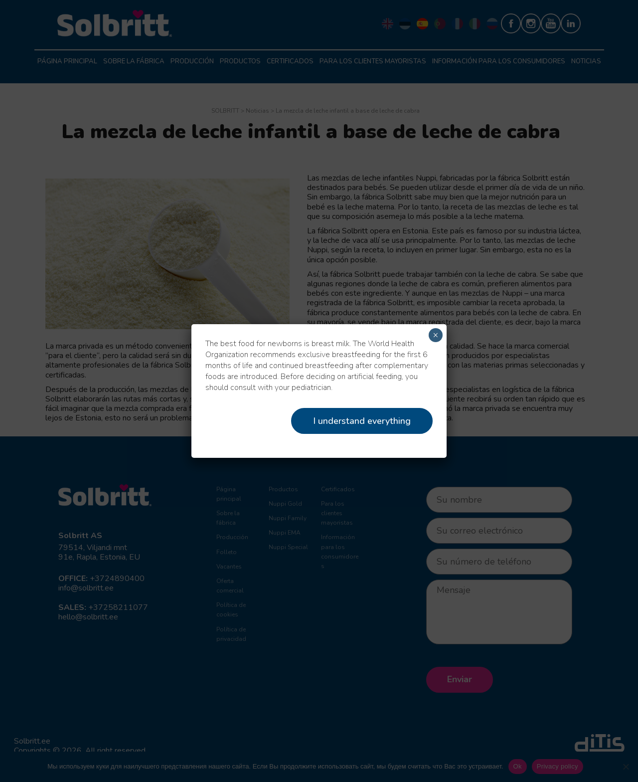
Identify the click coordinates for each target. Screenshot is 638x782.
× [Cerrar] (435, 335)
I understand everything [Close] (362, 421)
